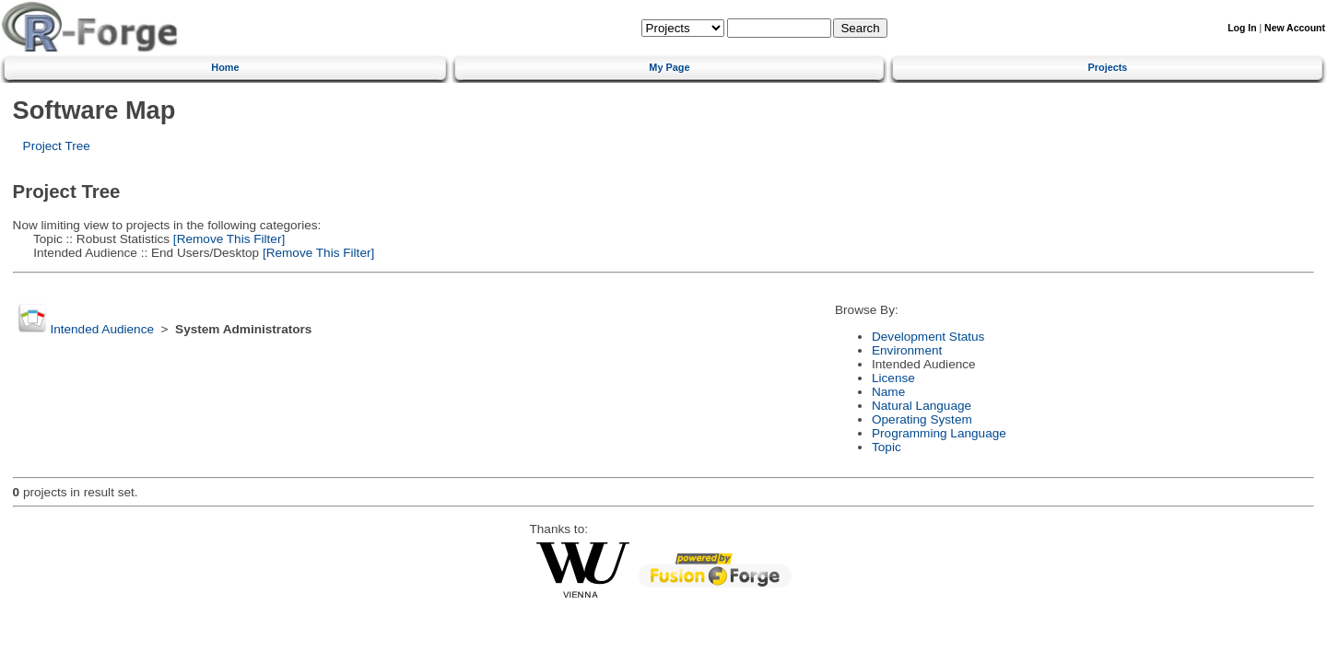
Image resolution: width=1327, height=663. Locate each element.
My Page (669, 67)
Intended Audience (102, 329)
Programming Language (939, 433)
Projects (1108, 67)
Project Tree (56, 146)
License (893, 378)
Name (888, 392)
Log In (1241, 28)
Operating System (922, 419)
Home (225, 67)
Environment (907, 350)
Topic (886, 447)
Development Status (928, 336)
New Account (1294, 28)
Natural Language (921, 406)
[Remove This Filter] (227, 239)
